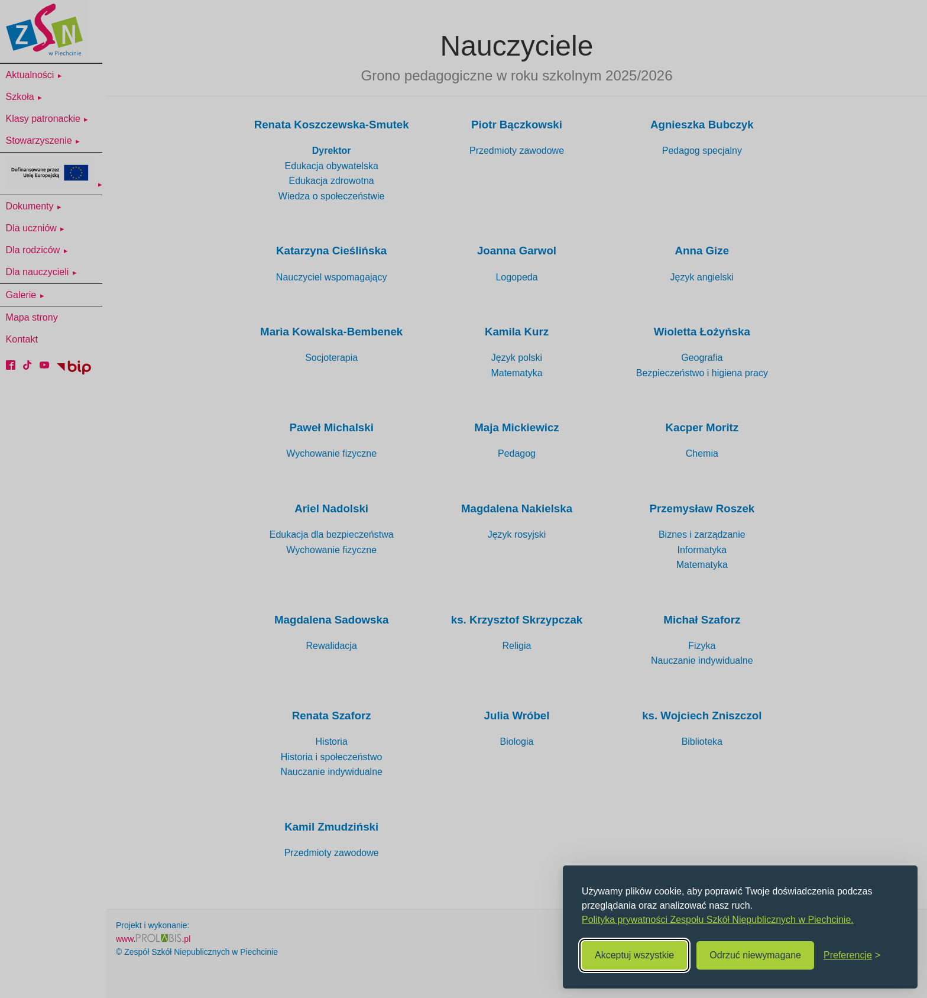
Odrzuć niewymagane (755, 955)
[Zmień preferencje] (852, 955)
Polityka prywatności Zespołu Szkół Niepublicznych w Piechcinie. (718, 920)
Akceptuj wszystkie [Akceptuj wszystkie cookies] (634, 955)
